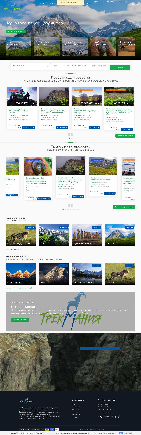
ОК (120, 433)
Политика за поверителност (94, 428)
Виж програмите (20, 318)
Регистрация (76, 405)
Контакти (75, 415)
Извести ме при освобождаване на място (25, 101)
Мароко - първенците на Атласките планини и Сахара (20, 109)
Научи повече (127, 433)
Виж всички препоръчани (124, 205)
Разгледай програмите (15, 31)
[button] (60, 65)
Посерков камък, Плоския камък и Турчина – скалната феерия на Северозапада (53, 109)
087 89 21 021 (103, 405)
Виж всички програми (125, 134)
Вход (73, 403)
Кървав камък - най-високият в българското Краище (85, 109)
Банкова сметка (105, 410)
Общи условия (76, 428)
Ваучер (88, 3)
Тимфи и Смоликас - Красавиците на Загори (100, 177)
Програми (75, 410)
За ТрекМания (77, 413)
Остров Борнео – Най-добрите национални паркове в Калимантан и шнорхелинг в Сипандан (36, 179)
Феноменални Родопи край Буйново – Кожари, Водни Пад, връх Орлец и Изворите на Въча (119, 110)
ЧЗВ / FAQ (75, 408)
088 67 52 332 (104, 403)
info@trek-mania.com (106, 408)
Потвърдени (50, 3)
